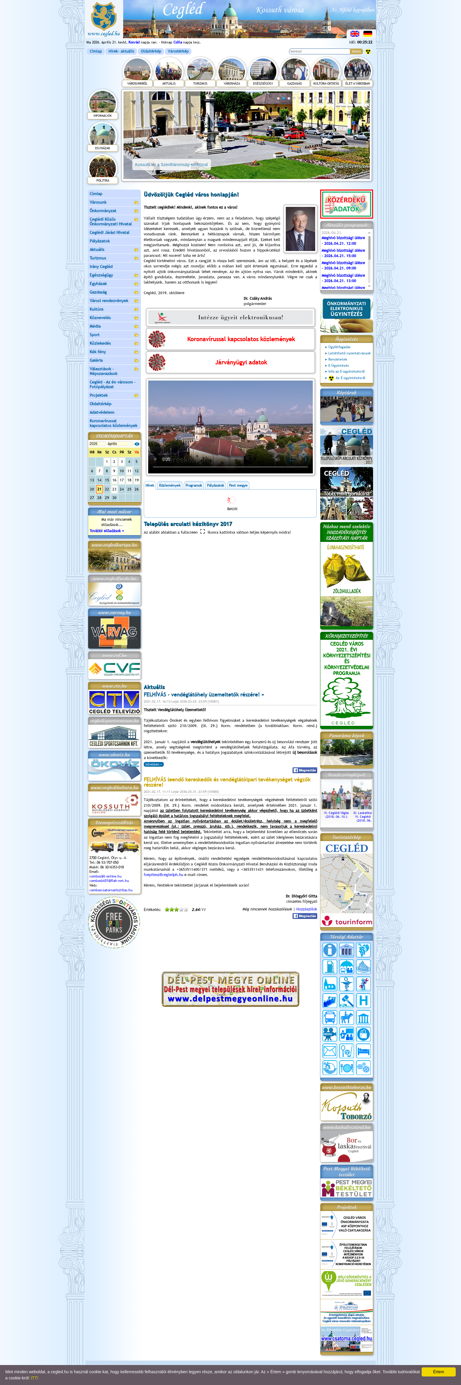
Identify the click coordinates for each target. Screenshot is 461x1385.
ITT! (34, 1378)
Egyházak (114, 284)
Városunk (114, 202)
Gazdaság (114, 292)
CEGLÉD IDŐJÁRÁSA (230, 947)
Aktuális (114, 250)
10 (326, 98)
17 (122, 480)
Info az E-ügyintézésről (346, 371)
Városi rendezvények (114, 301)
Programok (194, 485)
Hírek (150, 485)
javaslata (206, 277)
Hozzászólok (306, 909)
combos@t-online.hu (105, 876)
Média (114, 326)
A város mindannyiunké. (264, 277)
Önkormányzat (114, 211)
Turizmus (114, 258)
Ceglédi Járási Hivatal (109, 232)
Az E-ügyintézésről (346, 378)
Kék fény (114, 352)
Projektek (114, 395)
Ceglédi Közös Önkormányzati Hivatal (114, 221)
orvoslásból (228, 250)
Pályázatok (100, 241)
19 (137, 480)
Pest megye (238, 485)
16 (114, 480)
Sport (114, 335)
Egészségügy (114, 275)
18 (129, 480)
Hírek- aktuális (121, 51)
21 (99, 489)
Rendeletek (337, 359)
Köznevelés (114, 318)
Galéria (114, 361)
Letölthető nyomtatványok (349, 353)
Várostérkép (178, 51)
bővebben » (154, 764)
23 (114, 489)
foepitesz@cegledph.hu (163, 874)
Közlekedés (114, 343)
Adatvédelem (102, 412)
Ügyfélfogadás (339, 347)
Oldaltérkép (151, 51)
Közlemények (170, 485)
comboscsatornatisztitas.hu (111, 890)
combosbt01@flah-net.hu (109, 881)
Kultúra (114, 309)
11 (129, 471)
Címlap (96, 51)
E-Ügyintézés (338, 366)
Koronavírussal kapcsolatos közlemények (113, 423)
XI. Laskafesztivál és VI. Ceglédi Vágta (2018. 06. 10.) (367, 814)
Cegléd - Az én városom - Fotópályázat (113, 384)
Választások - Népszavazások (114, 371)
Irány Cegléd (101, 266)
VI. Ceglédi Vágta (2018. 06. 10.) (336, 812)
